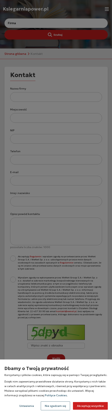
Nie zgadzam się (55, 406)
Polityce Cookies (56, 395)
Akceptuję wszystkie (90, 406)
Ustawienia (26, 406)
